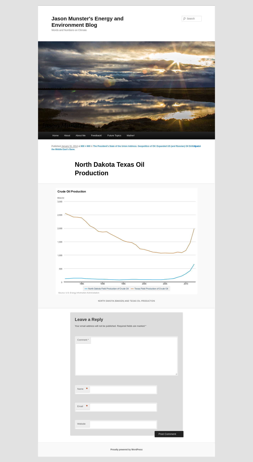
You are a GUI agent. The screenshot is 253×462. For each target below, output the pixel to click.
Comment (83, 339)
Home (55, 135)
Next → (198, 146)
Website (81, 423)
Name (82, 389)
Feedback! (96, 135)
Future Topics (114, 135)
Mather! (131, 135)
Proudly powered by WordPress (126, 449)
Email (82, 406)
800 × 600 (85, 146)
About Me (81, 135)
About (67, 135)
